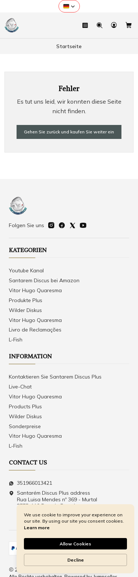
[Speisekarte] (85, 25)
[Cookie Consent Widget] (75, 538)
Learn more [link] (37, 527)
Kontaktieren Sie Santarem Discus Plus (55, 376)
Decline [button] (75, 560)
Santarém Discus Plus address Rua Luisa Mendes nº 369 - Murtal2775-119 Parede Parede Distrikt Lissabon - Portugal (53, 503)
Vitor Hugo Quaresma (35, 290)
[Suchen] (100, 25)
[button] (69, 6)
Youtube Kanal (26, 270)
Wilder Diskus (25, 310)
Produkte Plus (25, 300)
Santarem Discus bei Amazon (44, 280)
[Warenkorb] (129, 25)
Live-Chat (20, 386)
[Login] (114, 25)
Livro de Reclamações (35, 329)
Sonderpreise (25, 426)
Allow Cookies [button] (75, 543)
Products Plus (25, 406)
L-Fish (15, 339)
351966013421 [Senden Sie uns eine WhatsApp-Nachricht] (30, 483)
